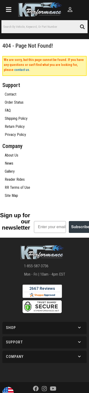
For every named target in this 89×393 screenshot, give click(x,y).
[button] (44, 26)
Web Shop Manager (44, 368)
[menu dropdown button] (8, 9)
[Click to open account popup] (70, 9)
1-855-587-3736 (36, 234)
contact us (21, 70)
